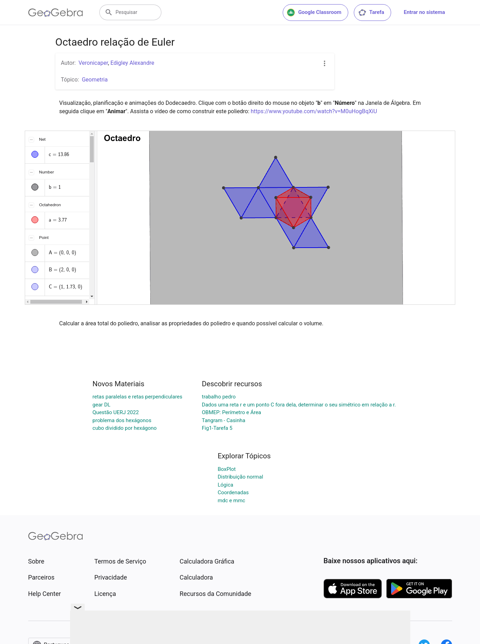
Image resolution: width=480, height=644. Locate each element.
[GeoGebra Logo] (55, 12)
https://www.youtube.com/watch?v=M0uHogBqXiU (314, 111)
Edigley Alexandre (132, 63)
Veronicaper (93, 63)
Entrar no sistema (424, 12)
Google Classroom (314, 12)
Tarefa (371, 12)
